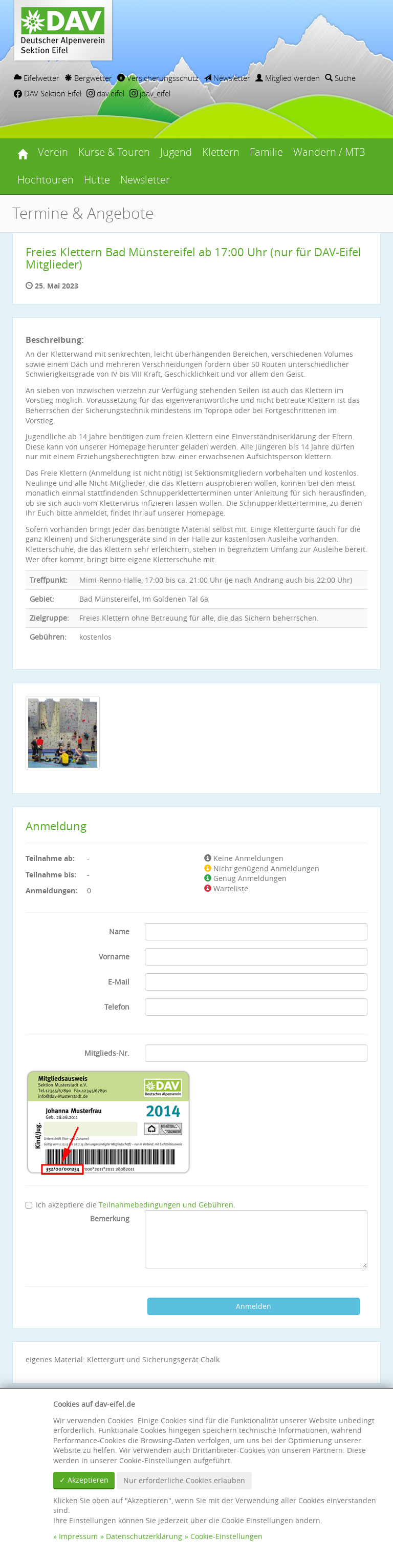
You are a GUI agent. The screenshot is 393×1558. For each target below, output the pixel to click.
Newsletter (227, 78)
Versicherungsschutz (158, 78)
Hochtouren (45, 180)
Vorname (114, 956)
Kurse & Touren (114, 152)
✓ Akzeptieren (83, 1480)
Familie (266, 152)
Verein (53, 152)
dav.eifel (105, 93)
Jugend (176, 152)
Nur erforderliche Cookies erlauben (184, 1480)
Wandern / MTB (329, 152)
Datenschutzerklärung (144, 1536)
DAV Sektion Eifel (47, 93)
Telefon (116, 1007)
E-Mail (118, 982)
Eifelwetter (36, 78)
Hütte (97, 180)
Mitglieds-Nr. (106, 1053)
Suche (340, 78)
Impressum (78, 1536)
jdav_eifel (149, 93)
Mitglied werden (287, 78)
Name (119, 931)
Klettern (220, 152)
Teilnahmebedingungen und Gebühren (166, 1205)
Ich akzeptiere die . (130, 1205)
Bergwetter (88, 78)
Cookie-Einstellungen (226, 1536)
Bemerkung (109, 1218)
